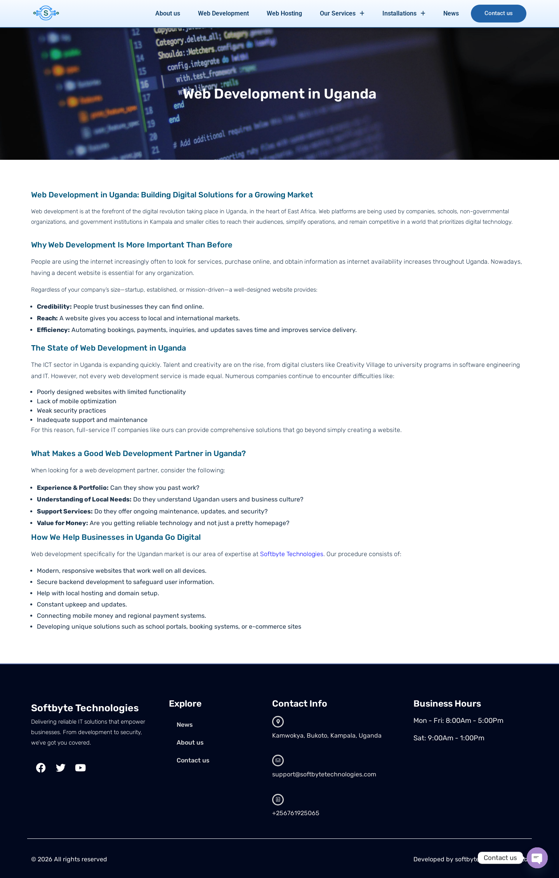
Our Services (341, 13)
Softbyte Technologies (291, 554)
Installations (403, 13)
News (450, 13)
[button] (341, 13)
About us (167, 13)
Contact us (498, 13)
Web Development (222, 13)
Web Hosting (283, 13)
